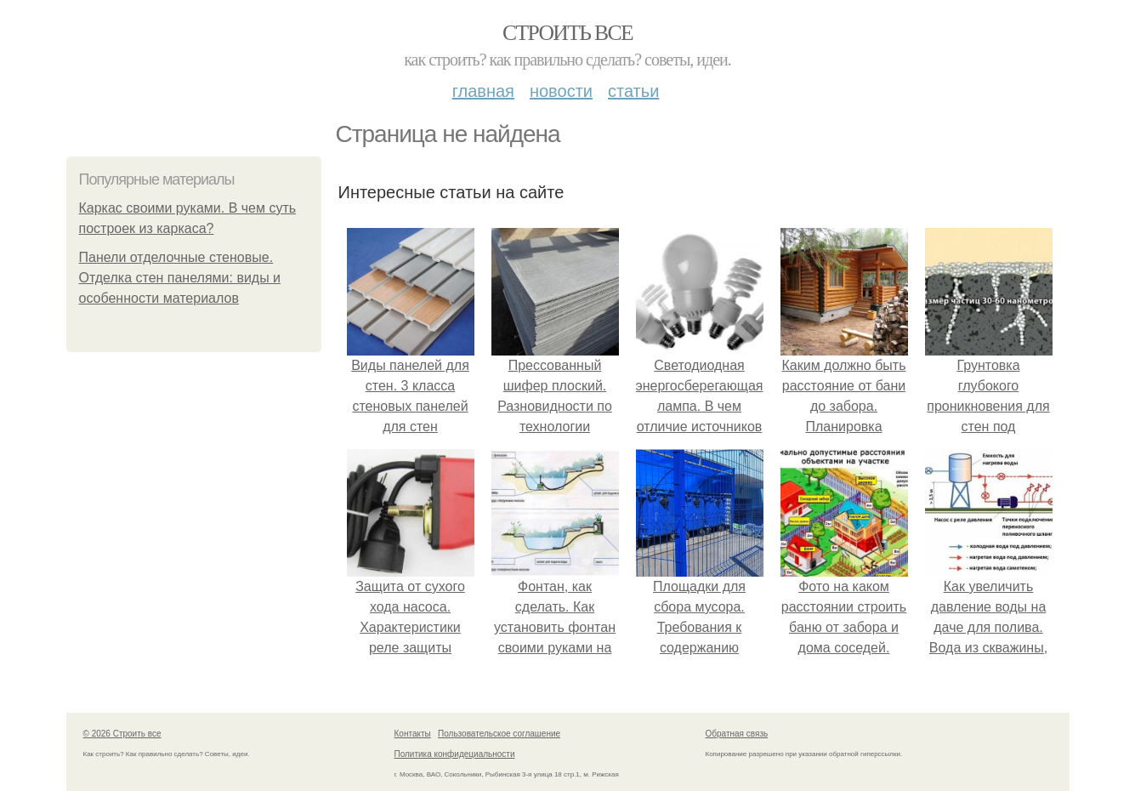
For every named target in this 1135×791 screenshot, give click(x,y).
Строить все (567, 32)
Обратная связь (737, 733)
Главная (483, 91)
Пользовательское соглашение (499, 733)
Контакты (412, 733)
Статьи (633, 91)
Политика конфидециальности (454, 754)
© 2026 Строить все (122, 733)
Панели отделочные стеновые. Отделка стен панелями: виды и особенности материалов (180, 277)
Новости (561, 91)
